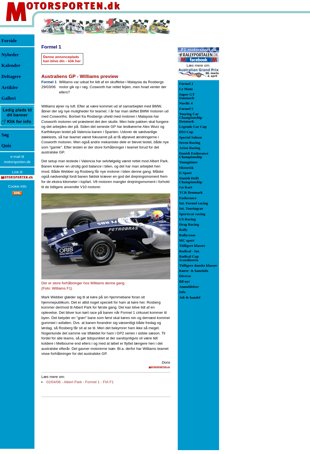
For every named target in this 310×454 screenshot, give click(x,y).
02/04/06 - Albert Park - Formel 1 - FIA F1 (80, 382)
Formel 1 (51, 47)
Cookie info (17, 186)
